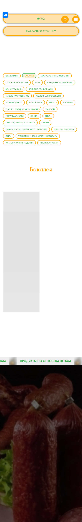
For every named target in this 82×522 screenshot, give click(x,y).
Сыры (8, 136)
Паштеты (50, 109)
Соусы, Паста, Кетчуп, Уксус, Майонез (26, 129)
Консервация (13, 89)
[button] (65, 19)
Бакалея (29, 76)
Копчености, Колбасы (41, 89)
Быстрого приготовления (55, 76)
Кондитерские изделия (59, 82)
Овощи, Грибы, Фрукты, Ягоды (22, 109)
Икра (37, 82)
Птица (33, 116)
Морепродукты (14, 102)
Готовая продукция (17, 82)
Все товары (12, 76)
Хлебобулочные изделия (19, 143)
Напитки (68, 102)
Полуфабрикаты (15, 116)
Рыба (47, 116)
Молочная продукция (48, 96)
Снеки (45, 123)
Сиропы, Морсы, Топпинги (20, 123)
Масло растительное (17, 96)
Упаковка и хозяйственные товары (37, 136)
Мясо (52, 102)
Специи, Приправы (64, 129)
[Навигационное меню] (76, 19)
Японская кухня (49, 143)
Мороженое (35, 102)
